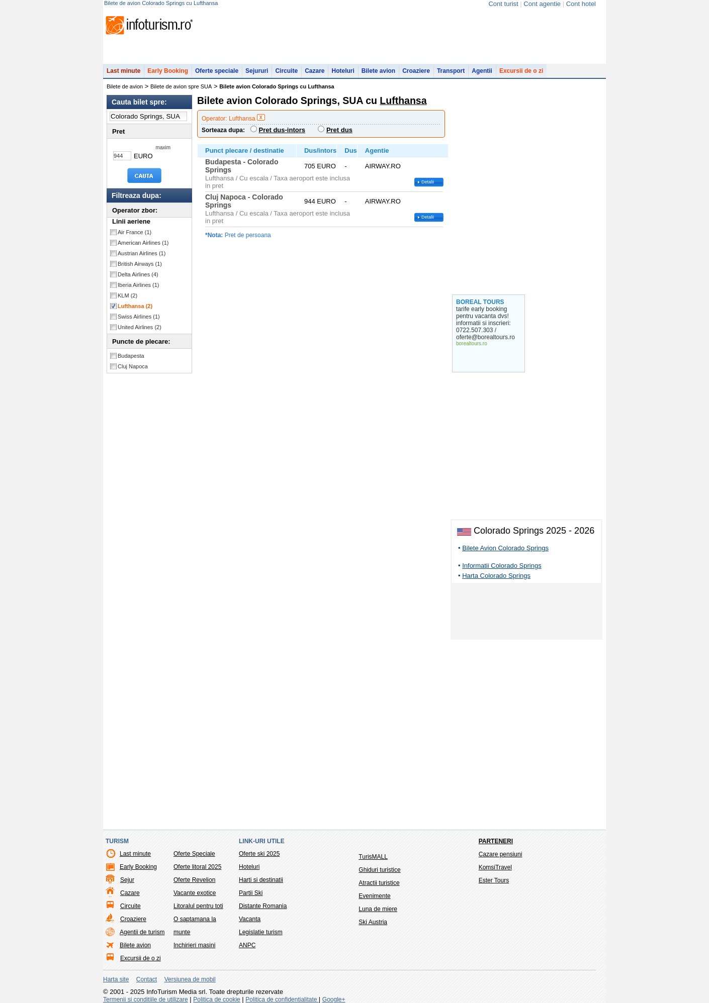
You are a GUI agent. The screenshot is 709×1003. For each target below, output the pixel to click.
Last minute (123, 70)
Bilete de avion (125, 86)
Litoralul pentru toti (198, 906)
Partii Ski (250, 892)
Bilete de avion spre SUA (181, 86)
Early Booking (167, 70)
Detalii (427, 181)
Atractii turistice (379, 882)
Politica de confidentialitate (281, 999)
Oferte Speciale (194, 853)
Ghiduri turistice (379, 869)
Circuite (286, 70)
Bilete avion (378, 70)
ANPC (247, 945)
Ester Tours (494, 880)
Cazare (314, 70)
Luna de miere (378, 909)
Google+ (333, 999)
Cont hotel (581, 4)
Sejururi (256, 70)
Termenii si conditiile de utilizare (145, 999)
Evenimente (374, 895)
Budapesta (131, 356)
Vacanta (249, 919)
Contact (146, 979)
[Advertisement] (526, 613)
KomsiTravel (495, 867)
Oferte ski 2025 (259, 853)
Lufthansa (135, 306)
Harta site (116, 979)
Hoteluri (342, 70)
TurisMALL (373, 856)
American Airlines (143, 243)
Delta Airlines (138, 274)
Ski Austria (373, 922)
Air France (134, 232)
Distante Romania (263, 906)
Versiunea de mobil (190, 979)
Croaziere (416, 70)
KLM (127, 295)
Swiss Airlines (139, 317)
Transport (451, 70)
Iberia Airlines (138, 285)
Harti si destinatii (261, 879)
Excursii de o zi (521, 70)
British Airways (140, 264)
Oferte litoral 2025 (197, 866)
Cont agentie (542, 4)
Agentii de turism (142, 932)
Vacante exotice (194, 892)
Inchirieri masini (194, 945)
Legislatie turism (261, 932)
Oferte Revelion (194, 879)
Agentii (482, 70)
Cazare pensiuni (500, 854)
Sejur (127, 879)
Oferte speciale (216, 70)
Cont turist (503, 4)
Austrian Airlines (141, 253)
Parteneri (496, 841)
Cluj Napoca (133, 366)
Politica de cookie (216, 999)
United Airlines (139, 327)
